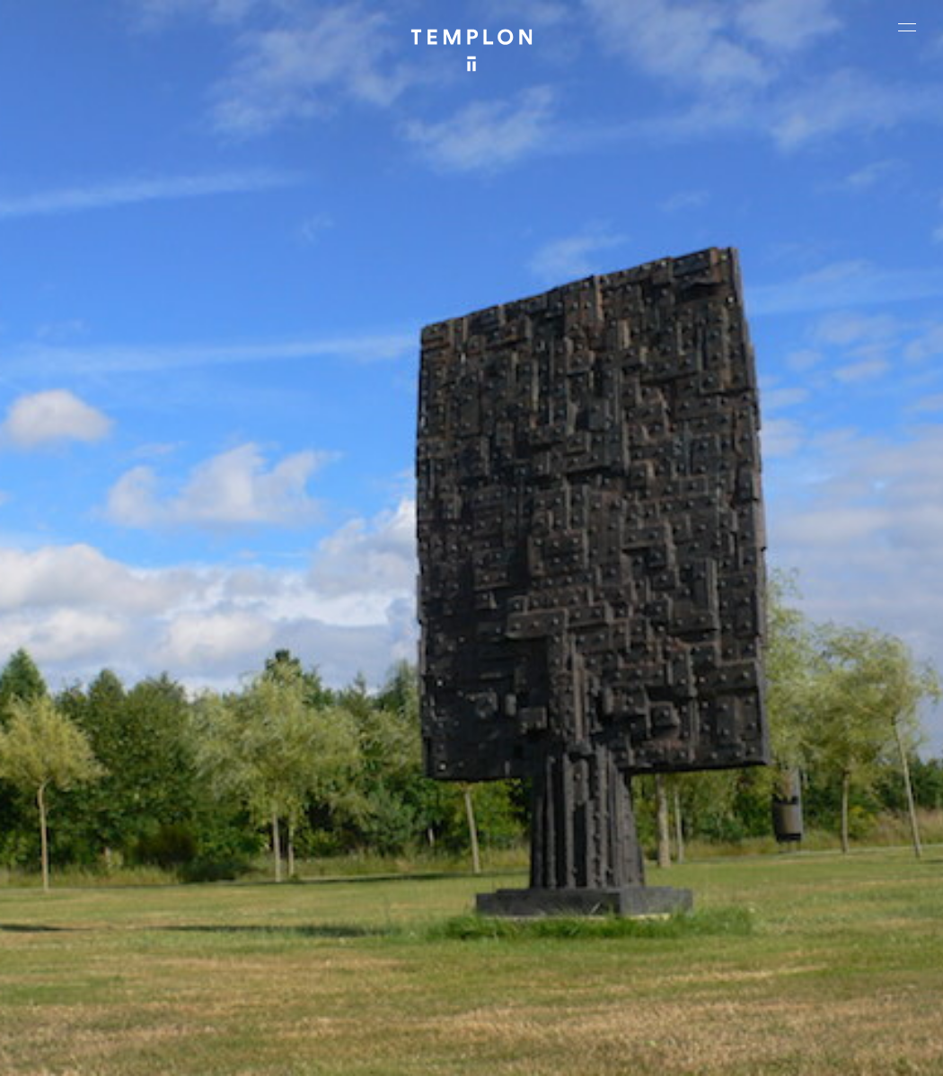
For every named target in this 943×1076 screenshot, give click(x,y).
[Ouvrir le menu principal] (907, 27)
